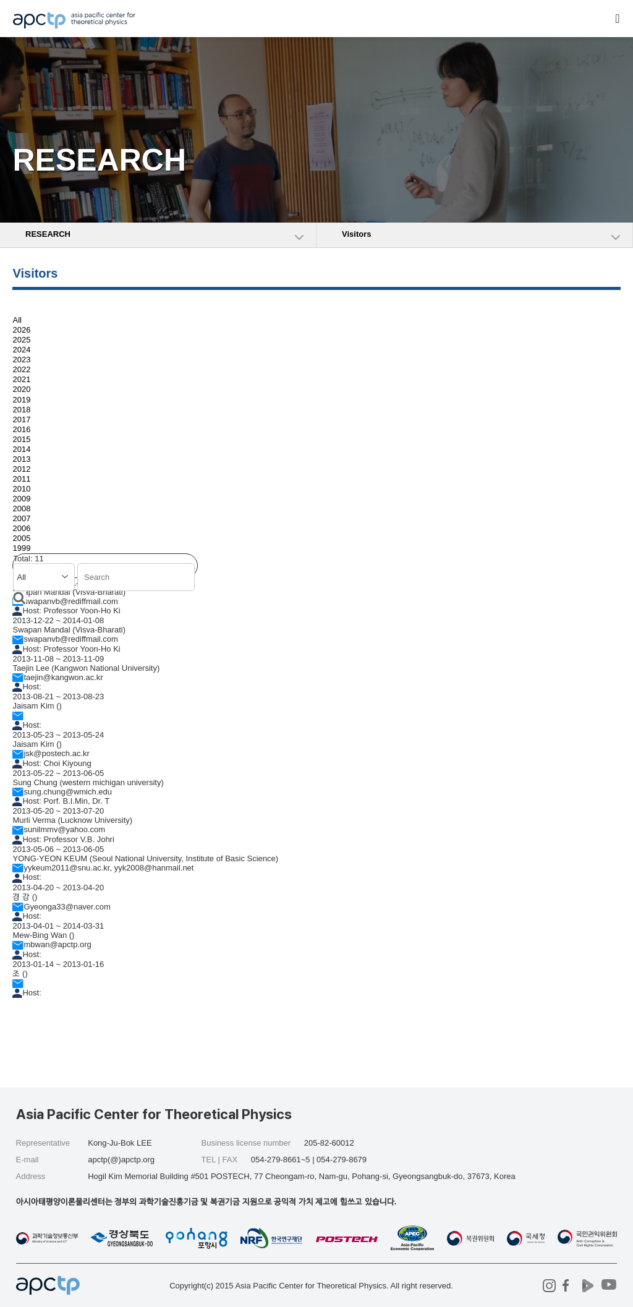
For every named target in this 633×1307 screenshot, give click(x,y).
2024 (21, 349)
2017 (21, 419)
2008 (21, 508)
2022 (21, 369)
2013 (21, 459)
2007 (21, 518)
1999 (21, 548)
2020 (21, 389)
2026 (21, 329)
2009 (21, 498)
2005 (21, 538)
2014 (21, 449)
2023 (21, 359)
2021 (21, 379)
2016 (21, 429)
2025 (21, 339)
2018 (21, 409)
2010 (21, 488)
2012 (21, 469)
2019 (21, 399)
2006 (21, 528)
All (16, 320)
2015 (21, 439)
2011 (21, 478)
